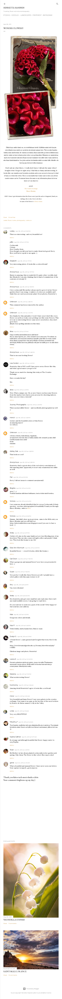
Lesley (12, 231)
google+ (15, 15)
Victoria (12, 501)
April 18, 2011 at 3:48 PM (27, 352)
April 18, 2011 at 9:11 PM (24, 636)
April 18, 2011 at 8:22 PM (21, 585)
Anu (11, 585)
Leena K (13, 659)
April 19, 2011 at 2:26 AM (26, 685)
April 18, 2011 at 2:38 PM (25, 302)
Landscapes (25, 15)
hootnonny (14, 685)
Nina (11, 331)
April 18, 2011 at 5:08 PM (27, 462)
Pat (11, 477)
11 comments (12, 923)
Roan (12, 750)
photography (21, 220)
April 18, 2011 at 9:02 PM (21, 614)
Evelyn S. (13, 636)
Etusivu (6, 15)
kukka (14, 220)
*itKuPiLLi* (14, 722)
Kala (11, 614)
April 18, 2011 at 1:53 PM (27, 287)
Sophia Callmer (15, 737)
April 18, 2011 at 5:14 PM (23, 488)
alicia (11, 390)
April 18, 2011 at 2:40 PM (25, 313)
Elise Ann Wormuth (17, 548)
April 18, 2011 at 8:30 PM (22, 596)
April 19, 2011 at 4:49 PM (22, 750)
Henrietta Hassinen (13, 7)
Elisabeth (13, 261)
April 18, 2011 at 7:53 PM (22, 572)
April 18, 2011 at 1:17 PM (24, 261)
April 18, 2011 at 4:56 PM (26, 451)
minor (12, 696)
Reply (12, 237)
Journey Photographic (18, 405)
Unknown (13, 302)
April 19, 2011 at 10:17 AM (29, 737)
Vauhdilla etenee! (14, 919)
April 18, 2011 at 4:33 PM (34, 404)
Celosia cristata (38, 201)
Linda (12, 711)
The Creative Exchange (31, 188)
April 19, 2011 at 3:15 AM (22, 711)
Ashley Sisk (14, 451)
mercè (12, 418)
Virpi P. (12, 625)
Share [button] (5, 217)
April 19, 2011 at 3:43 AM (25, 722)
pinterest (37, 15)
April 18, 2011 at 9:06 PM (23, 625)
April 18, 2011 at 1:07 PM (21, 242)
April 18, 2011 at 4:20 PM (27, 363)
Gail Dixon (13, 559)
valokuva (28, 220)
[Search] (57, 3)
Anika (12, 533)
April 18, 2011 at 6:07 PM (22, 533)
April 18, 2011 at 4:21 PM (21, 390)
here (29, 508)
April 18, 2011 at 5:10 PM (20, 477)
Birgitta (12, 488)
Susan (12, 572)
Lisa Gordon (14, 363)
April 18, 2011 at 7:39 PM (25, 559)
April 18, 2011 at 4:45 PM (25, 432)
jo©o (11, 242)
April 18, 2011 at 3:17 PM (21, 331)
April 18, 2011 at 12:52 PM (22, 231)
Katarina (13, 674)
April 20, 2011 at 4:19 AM (22, 763)
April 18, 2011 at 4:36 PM (23, 417)
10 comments (13, 975)
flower (10, 220)
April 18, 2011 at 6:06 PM (23, 516)
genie (12, 763)
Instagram (47, 15)
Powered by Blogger (31, 988)
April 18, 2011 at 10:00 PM (25, 659)
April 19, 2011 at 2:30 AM (22, 696)
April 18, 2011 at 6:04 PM (23, 501)
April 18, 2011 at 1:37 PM (27, 272)
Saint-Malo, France (14, 971)
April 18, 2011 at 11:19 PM (24, 674)
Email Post (12, 217)
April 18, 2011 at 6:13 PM (32, 548)
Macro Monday (31, 191)
